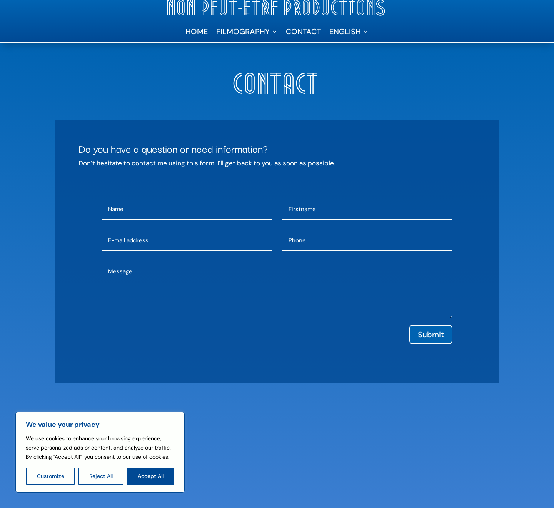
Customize (50, 476)
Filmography (243, 33)
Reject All (101, 476)
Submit (431, 335)
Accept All (151, 476)
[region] (100, 452)
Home (196, 33)
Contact (303, 33)
